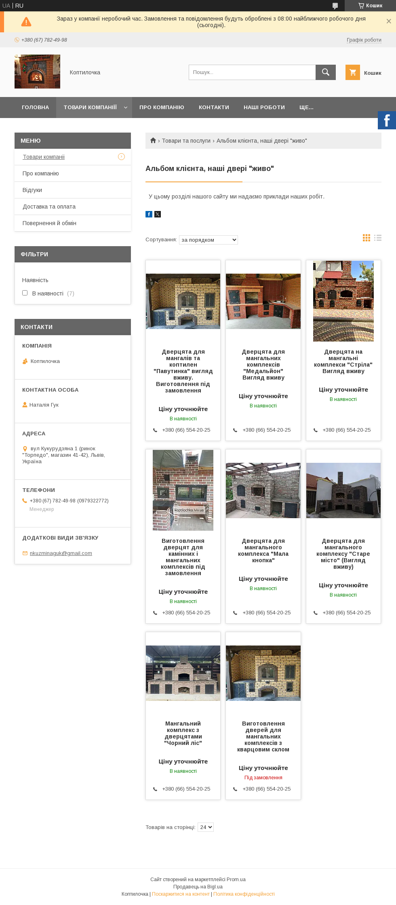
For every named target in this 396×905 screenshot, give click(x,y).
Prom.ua (236, 879)
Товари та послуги (186, 140)
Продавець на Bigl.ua (198, 887)
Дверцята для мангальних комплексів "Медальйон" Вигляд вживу (263, 364)
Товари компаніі (44, 157)
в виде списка (377, 239)
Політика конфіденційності (244, 894)
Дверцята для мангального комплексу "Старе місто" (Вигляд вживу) (343, 554)
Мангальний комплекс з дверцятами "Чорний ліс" (183, 733)
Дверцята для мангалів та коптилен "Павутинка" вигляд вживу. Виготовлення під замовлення (183, 371)
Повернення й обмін (49, 223)
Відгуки (32, 190)
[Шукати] (326, 72)
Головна (35, 107)
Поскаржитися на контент (181, 894)
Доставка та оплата (49, 206)
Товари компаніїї (90, 107)
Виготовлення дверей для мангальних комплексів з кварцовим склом (263, 736)
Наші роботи (264, 107)
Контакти (214, 107)
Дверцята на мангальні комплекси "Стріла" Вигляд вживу (343, 361)
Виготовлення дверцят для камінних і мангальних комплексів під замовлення (183, 557)
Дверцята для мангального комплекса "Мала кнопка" (263, 550)
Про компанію (161, 107)
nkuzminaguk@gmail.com (61, 553)
